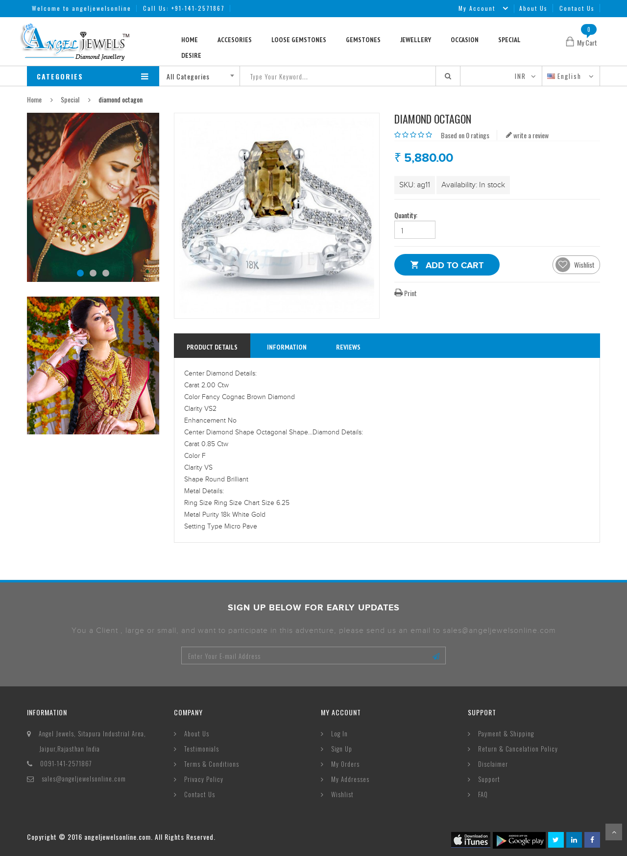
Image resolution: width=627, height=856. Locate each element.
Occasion (465, 39)
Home (189, 39)
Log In (339, 733)
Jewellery (415, 39)
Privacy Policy (203, 779)
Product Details (212, 347)
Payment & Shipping (506, 733)
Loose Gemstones (298, 39)
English (565, 76)
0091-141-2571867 (66, 763)
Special (509, 39)
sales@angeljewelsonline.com (84, 778)
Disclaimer (493, 764)
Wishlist (342, 794)
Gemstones (363, 39)
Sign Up (341, 749)
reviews (348, 347)
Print (405, 293)
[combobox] (203, 76)
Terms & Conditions (211, 764)
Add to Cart (454, 267)
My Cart (587, 42)
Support (489, 779)
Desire (191, 55)
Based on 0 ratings (465, 135)
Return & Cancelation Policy (518, 749)
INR (520, 76)
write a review (527, 135)
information (287, 347)
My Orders (345, 764)
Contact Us (577, 8)
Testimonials (201, 749)
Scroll (613, 832)
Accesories (234, 39)
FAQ (483, 794)
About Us (533, 8)
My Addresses (350, 779)
